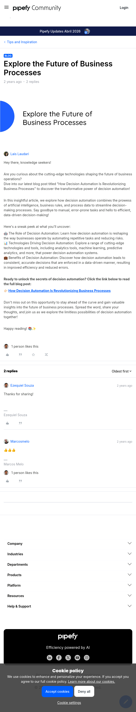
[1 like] (21, 346)
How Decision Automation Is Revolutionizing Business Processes (59, 291)
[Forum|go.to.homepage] (45, 7)
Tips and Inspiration (22, 42)
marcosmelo (19, 441)
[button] (6, 9)
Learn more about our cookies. (91, 681)
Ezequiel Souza (22, 385)
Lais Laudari (19, 154)
